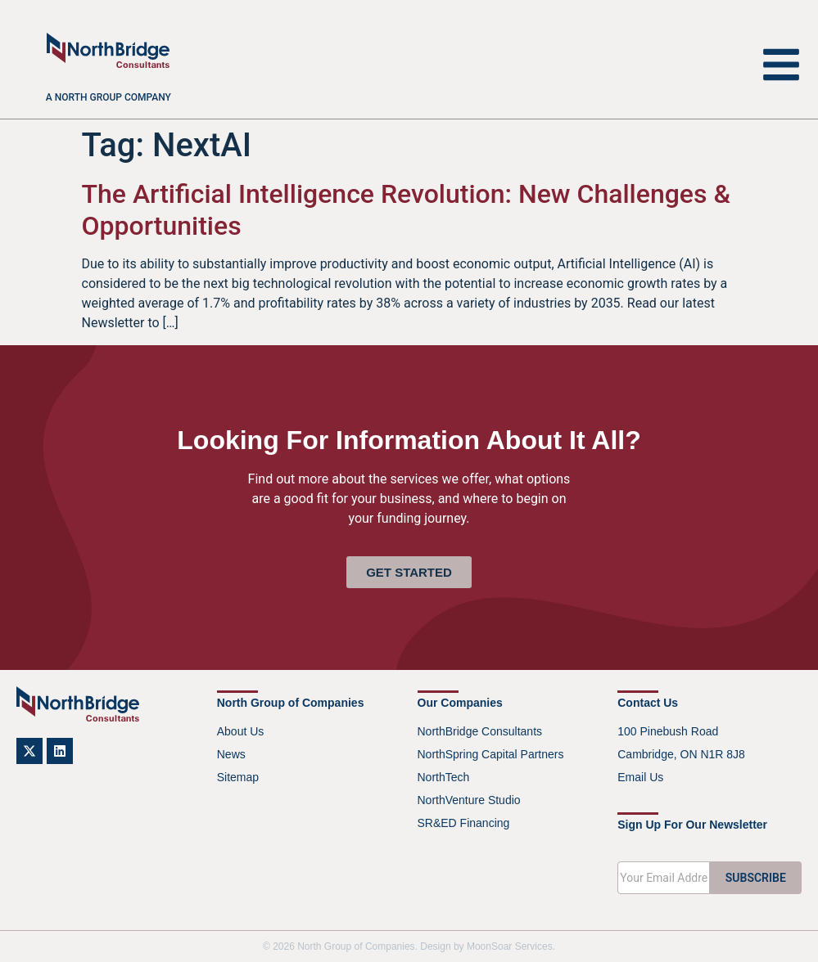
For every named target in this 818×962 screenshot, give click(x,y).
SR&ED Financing (464, 822)
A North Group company (108, 97)
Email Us (640, 777)
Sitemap (238, 777)
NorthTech (444, 777)
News (231, 754)
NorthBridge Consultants (480, 731)
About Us (240, 731)
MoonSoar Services (510, 946)
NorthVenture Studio (469, 800)
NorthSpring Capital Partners (491, 754)
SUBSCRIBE (755, 877)
